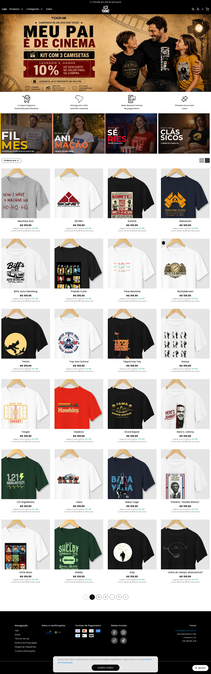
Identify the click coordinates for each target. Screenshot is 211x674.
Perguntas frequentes (25, 647)
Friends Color (79, 291)
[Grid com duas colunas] (201, 160)
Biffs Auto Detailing (25, 291)
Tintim (25, 361)
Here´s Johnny (185, 431)
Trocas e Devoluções (25, 651)
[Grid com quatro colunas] (207, 160)
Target (26, 431)
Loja (4, 9)
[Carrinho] (207, 9)
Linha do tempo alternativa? (185, 572)
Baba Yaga (132, 502)
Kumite (132, 221)
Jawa (79, 502)
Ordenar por (11, 160)
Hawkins (79, 431)
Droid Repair (132, 431)
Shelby (79, 572)
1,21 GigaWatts (25, 502)
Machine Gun (26, 221)
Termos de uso (22, 638)
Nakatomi (185, 221)
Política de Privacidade (26, 642)
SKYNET (79, 221)
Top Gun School (79, 361)
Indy (132, 572)
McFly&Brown (185, 291)
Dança (185, 361)
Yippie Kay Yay (132, 361)
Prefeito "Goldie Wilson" (185, 502)
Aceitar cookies (105, 667)
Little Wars (25, 572)
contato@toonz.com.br (185, 630)
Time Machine (132, 291)
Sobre (49, 9)
